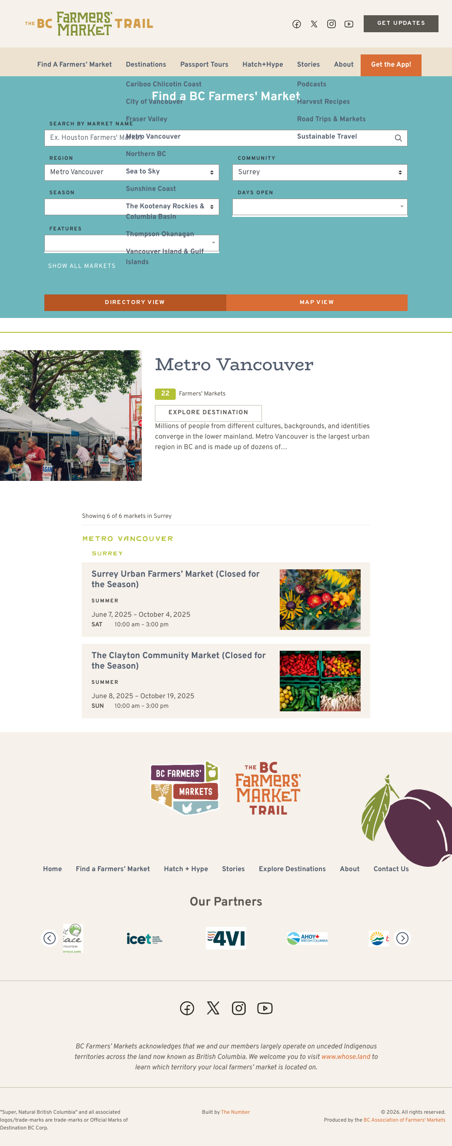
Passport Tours (204, 65)
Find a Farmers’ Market (113, 869)
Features (66, 229)
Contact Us (391, 869)
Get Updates (401, 23)
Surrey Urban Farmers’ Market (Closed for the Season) (175, 580)
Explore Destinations (292, 869)
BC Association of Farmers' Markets (404, 1120)
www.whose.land (345, 1057)
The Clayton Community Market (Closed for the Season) (178, 661)
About (344, 65)
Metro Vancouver (234, 364)
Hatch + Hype (186, 869)
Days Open (255, 192)
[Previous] (50, 938)
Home (52, 869)
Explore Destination (208, 413)
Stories (308, 65)
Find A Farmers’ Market (74, 65)
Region (62, 158)
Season (62, 192)
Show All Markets (82, 266)
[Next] (402, 938)
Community (257, 158)
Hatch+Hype (262, 65)
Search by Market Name (92, 124)
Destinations (146, 65)
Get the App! (391, 65)
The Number (235, 1112)
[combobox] (320, 207)
